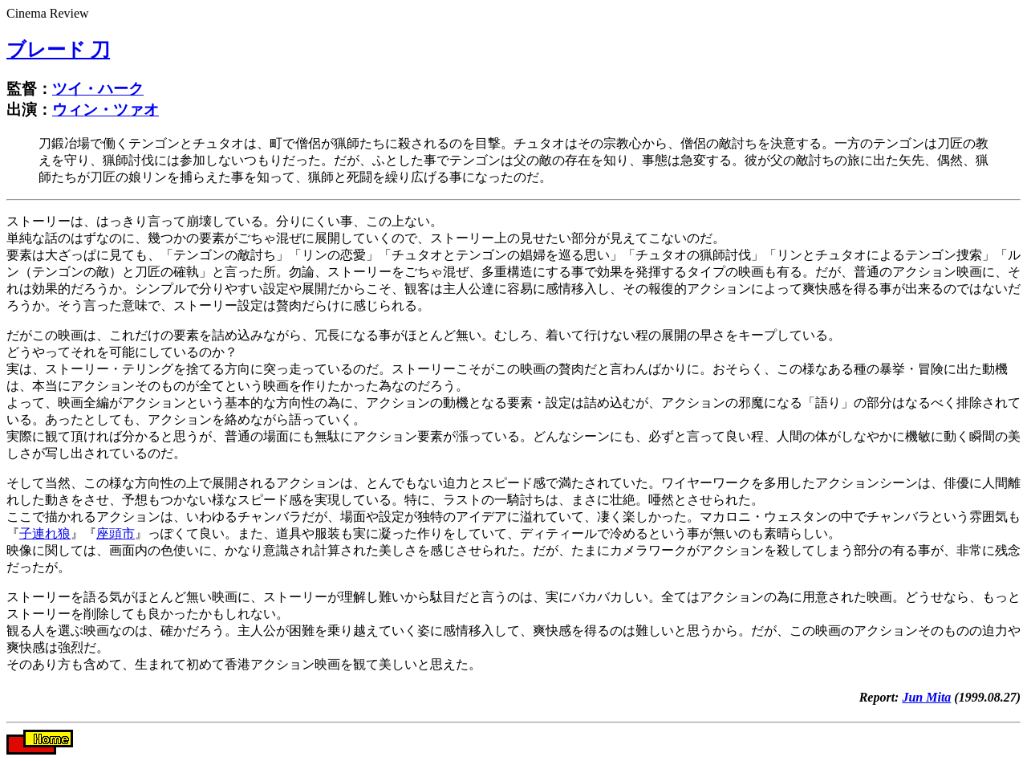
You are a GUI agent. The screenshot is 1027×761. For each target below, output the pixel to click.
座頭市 (115, 533)
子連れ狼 (45, 533)
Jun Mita (926, 697)
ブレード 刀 (58, 49)
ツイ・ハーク (98, 88)
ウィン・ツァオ (105, 109)
